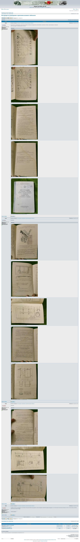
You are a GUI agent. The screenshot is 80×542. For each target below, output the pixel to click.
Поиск (77, 9)
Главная (30, 7)
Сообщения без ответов (4, 12)
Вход (3, 9)
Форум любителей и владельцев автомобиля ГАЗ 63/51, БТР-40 (47, 539)
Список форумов (4, 13)
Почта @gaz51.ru (48, 7)
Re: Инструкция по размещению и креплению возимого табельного (25, 218)
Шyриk (59, 528)
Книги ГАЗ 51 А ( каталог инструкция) (8, 525)
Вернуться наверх (4, 216)
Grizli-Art (25, 539)
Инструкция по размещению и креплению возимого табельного (18, 15)
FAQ (74, 9)
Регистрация (6, 9)
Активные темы (11, 12)
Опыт (7, 13)
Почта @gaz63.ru (42, 7)
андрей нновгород (74, 526)
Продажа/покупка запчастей (8, 526)
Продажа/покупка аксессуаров (8, 528)
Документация (11, 13)
